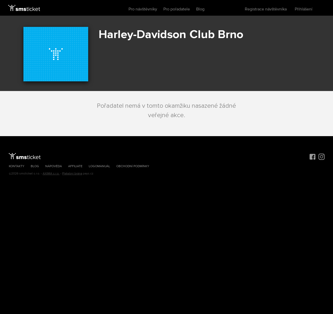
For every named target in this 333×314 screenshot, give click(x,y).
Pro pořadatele (176, 9)
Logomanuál (99, 166)
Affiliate (75, 166)
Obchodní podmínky (132, 166)
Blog (200, 9)
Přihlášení (303, 9)
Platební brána (72, 174)
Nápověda (53, 166)
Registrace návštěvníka (266, 9)
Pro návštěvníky (143, 9)
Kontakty (16, 166)
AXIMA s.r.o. (51, 174)
